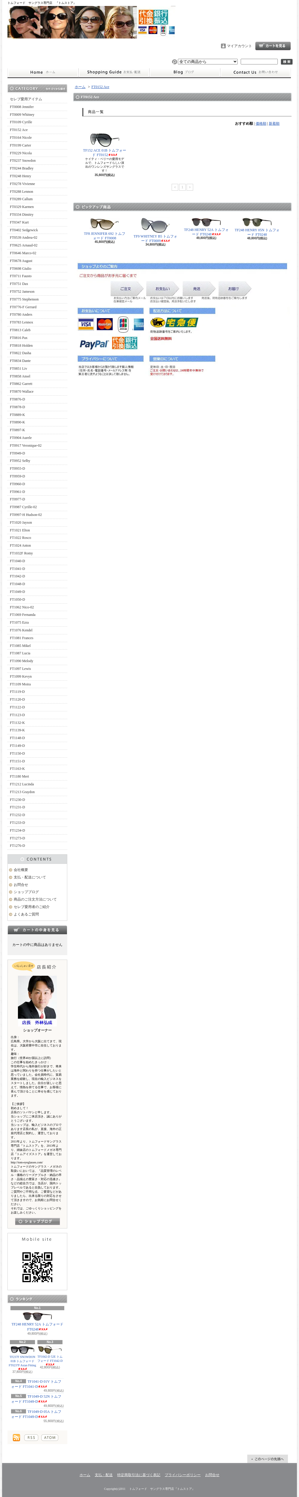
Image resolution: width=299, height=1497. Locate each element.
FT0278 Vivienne (22, 184)
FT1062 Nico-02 (22, 607)
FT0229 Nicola (21, 153)
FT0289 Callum (21, 199)
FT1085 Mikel (20, 646)
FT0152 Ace (19, 130)
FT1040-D (17, 561)
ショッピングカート (273, 45)
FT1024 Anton (20, 545)
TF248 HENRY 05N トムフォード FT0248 (257, 227)
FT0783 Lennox (21, 322)
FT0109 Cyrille (21, 122)
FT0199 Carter (20, 145)
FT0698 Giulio (20, 268)
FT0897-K (17, 430)
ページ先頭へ (267, 1459)
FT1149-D (17, 746)
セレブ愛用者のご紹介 (32, 907)
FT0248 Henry (20, 176)
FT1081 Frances (21, 638)
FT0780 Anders (21, 314)
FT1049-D (17, 592)
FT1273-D (17, 838)
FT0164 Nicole (21, 137)
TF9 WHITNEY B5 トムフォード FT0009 (155, 230)
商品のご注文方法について (35, 899)
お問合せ (255, 72)
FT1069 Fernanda (23, 615)
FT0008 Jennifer (22, 107)
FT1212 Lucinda (22, 784)
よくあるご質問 (26, 914)
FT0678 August (21, 261)
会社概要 (21, 870)
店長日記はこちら (37, 1221)
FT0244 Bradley (21, 168)
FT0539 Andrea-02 (23, 237)
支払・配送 (104, 1475)
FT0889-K (17, 415)
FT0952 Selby (20, 461)
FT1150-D (17, 753)
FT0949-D (17, 453)
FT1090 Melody (21, 661)
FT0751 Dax (19, 284)
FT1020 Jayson (21, 522)
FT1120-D (17, 699)
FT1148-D (17, 738)
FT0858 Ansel (20, 376)
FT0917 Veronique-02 (26, 445)
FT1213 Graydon (22, 792)
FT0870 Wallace (21, 391)
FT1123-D (17, 715)
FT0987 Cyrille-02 (23, 507)
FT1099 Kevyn (21, 676)
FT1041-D (17, 569)
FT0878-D (17, 407)
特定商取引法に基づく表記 (138, 1475)
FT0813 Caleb (20, 330)
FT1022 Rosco (20, 538)
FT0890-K (17, 422)
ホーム (42, 72)
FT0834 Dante (20, 361)
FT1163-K (17, 769)
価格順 (261, 123)
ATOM (49, 1437)
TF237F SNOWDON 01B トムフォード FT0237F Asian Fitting (22, 1358)
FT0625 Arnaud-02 (23, 245)
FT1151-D (17, 761)
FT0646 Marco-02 (23, 253)
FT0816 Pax (19, 338)
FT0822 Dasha (20, 353)
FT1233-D (17, 823)
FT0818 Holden (21, 345)
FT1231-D (17, 807)
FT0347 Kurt (19, 222)
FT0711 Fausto (21, 276)
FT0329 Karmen (22, 207)
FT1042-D (17, 576)
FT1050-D (17, 599)
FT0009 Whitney (22, 114)
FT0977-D (17, 499)
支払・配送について (113, 72)
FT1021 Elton (20, 530)
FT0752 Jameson (22, 291)
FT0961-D (17, 492)
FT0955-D (17, 468)
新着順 (274, 123)
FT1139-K (17, 730)
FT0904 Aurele (21, 438)
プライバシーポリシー (183, 1475)
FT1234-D (17, 830)
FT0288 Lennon (21, 191)
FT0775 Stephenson (24, 299)
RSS (31, 1437)
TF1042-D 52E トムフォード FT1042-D (50, 1356)
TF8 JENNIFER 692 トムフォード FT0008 (104, 229)
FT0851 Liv (18, 368)
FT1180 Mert (19, 776)
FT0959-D (17, 476)
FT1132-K (17, 723)
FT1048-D (17, 584)
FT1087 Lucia (20, 653)
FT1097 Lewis (20, 669)
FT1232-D (17, 815)
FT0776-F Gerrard (23, 307)
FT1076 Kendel (21, 630)
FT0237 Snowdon (23, 160)
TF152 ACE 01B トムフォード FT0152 (104, 144)
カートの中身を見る (37, 929)
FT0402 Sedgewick (24, 230)
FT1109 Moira (20, 684)
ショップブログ (184, 72)
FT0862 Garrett (21, 384)
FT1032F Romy (21, 553)
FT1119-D (17, 692)
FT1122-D (17, 707)
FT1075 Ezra (19, 622)
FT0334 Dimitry (21, 214)
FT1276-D (17, 846)
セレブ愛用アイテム (26, 99)
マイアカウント (239, 46)
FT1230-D (17, 800)
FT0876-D (17, 399)
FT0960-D (17, 484)
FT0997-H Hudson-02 (26, 515)
